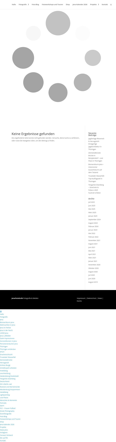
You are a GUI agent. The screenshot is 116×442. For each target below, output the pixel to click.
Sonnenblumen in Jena (8, 341)
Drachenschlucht (6, 354)
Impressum (81, 298)
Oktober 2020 (93, 268)
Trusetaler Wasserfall (8, 357)
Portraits (3, 403)
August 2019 (93, 282)
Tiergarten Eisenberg (7, 379)
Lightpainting (5, 395)
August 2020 (93, 272)
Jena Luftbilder (5, 336)
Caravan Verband (6, 435)
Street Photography (7, 411)
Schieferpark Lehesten (8, 368)
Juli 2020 (91, 275)
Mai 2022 (91, 233)
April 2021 (92, 254)
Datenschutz (91, 298)
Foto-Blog (35, 5)
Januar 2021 (92, 261)
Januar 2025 (92, 216)
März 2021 (92, 258)
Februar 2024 (93, 226)
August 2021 (93, 244)
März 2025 (92, 212)
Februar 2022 (93, 237)
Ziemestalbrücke (6, 360)
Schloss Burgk (5, 365)
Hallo (14, 5)
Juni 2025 (91, 206)
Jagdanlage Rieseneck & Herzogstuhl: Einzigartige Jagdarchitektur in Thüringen (96, 144)
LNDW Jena (4, 333)
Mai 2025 (91, 209)
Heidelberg (4, 392)
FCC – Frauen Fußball (7, 408)
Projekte (93, 5)
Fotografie (23, 5)
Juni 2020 (91, 278)
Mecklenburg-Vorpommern (10, 389)
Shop (68, 5)
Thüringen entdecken (8, 349)
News (100, 298)
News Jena (4, 430)
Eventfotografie (5, 414)
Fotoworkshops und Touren (52, 5)
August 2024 (93, 223)
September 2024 (94, 219)
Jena (1, 320)
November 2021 (94, 240)
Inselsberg (4, 371)
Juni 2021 (91, 247)
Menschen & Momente (8, 400)
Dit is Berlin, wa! (6, 384)
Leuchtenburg (5, 373)
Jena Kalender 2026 (80, 5)
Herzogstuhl (4, 363)
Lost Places (4, 397)
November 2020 (94, 265)
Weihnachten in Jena (7, 325)
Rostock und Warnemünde (10, 387)
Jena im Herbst (5, 328)
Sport (2, 405)
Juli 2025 (91, 202)
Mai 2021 (91, 251)
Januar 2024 (92, 230)
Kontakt (105, 5)
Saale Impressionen (7, 338)
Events (79, 301)
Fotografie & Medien (25, 298)
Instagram (3, 432)
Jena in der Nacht (6, 330)
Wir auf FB (4, 438)
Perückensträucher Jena (9, 344)
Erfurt (2, 352)
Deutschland (4, 381)
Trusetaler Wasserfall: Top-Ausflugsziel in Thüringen (96, 178)
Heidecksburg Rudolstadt (9, 376)
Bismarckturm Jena (7, 322)
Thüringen (4, 346)
